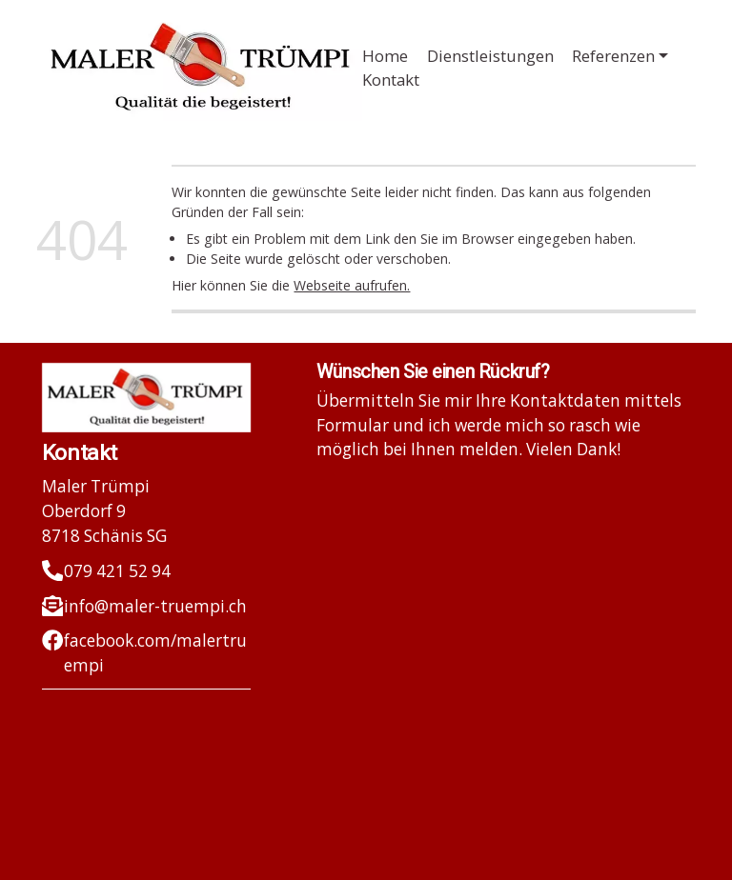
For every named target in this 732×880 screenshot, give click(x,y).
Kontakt (390, 79)
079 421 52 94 (117, 571)
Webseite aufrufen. (352, 285)
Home (385, 56)
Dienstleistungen (490, 56)
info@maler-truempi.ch (155, 606)
